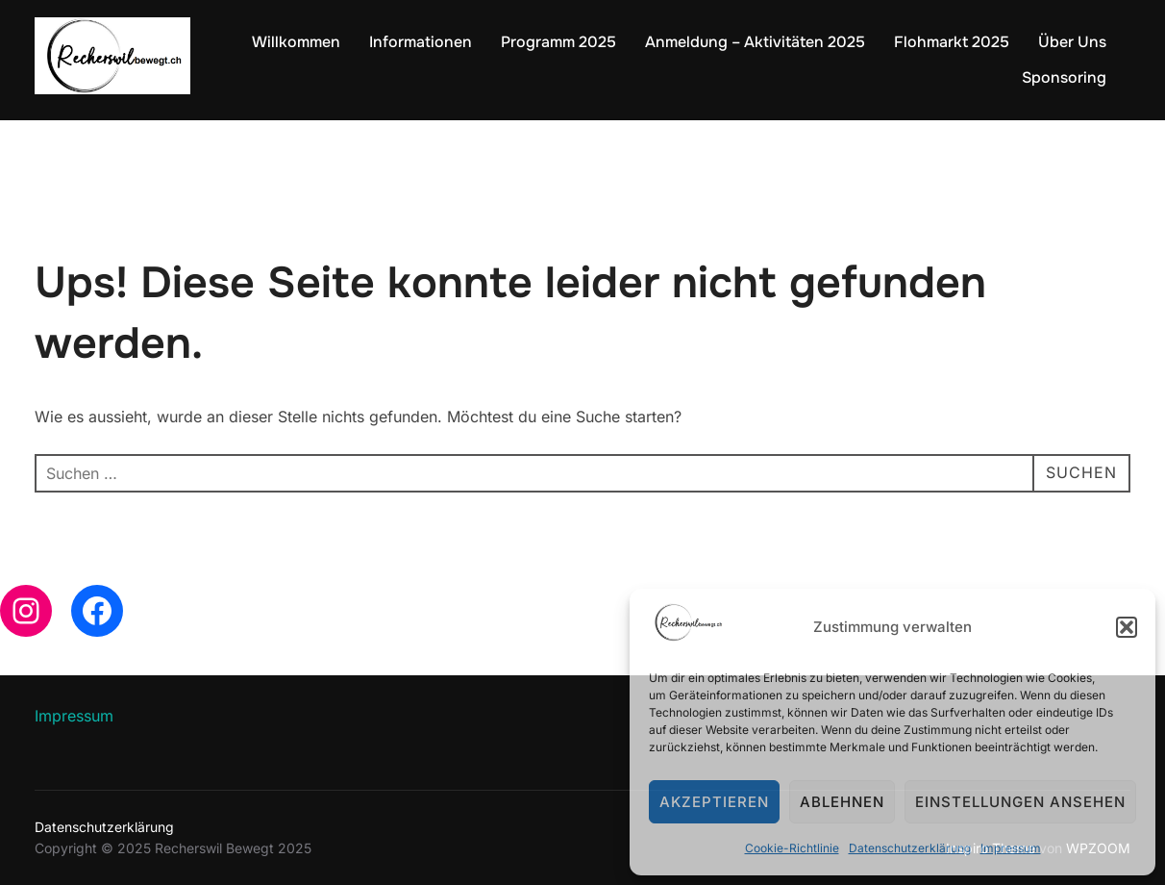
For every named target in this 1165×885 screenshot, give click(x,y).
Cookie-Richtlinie (792, 848)
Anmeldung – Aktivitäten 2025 (755, 42)
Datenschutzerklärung (910, 848)
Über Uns (1072, 42)
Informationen (420, 42)
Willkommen (296, 42)
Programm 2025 (558, 42)
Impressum (1010, 848)
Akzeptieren (714, 802)
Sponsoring (1064, 77)
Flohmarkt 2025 (951, 42)
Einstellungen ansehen (1020, 802)
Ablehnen (842, 802)
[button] (1126, 627)
